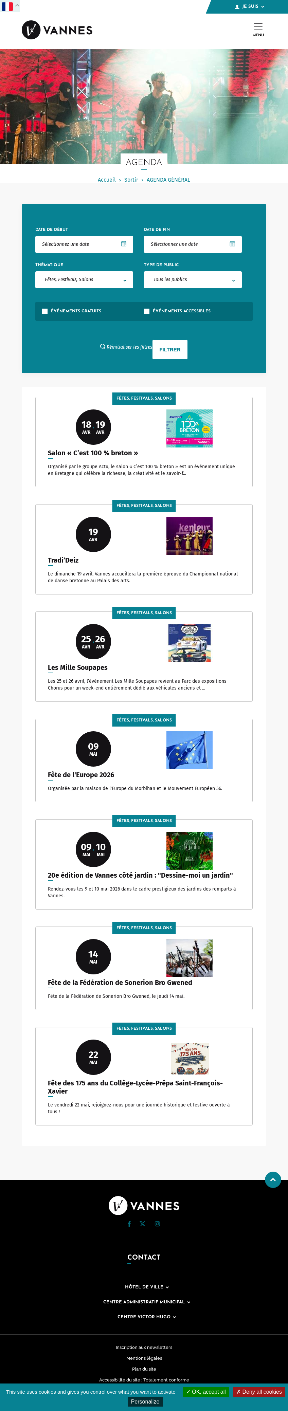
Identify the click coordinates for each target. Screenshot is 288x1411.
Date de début (51, 230)
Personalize (145, 1402)
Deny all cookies (259, 1392)
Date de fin (157, 230)
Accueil (107, 180)
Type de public (161, 265)
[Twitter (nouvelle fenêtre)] (142, 1224)
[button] (129, 1224)
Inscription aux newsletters (144, 1347)
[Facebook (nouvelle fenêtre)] (129, 1225)
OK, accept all (206, 1392)
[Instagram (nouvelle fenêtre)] (157, 1224)
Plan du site (144, 1369)
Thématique (49, 265)
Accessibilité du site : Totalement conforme (144, 1379)
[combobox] (84, 279)
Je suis (249, 6)
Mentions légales (144, 1358)
